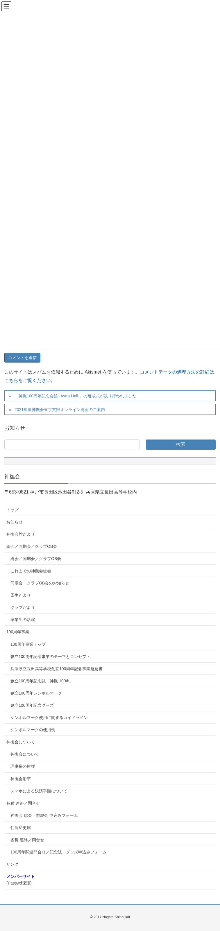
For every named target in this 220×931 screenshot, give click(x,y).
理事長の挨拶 (22, 766)
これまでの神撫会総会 (30, 570)
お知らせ (14, 522)
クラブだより (22, 607)
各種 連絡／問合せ (23, 803)
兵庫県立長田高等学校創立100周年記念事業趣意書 (56, 668)
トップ (12, 509)
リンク (12, 864)
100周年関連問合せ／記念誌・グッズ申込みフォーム (58, 852)
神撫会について (20, 742)
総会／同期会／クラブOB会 (31, 546)
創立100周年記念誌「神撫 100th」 (41, 681)
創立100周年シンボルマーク (36, 693)
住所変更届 (20, 827)
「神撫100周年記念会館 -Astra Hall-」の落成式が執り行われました (75, 396)
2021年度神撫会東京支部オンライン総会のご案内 (60, 409)
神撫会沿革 (20, 778)
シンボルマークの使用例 (32, 729)
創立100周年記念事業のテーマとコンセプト (50, 656)
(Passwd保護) (20, 879)
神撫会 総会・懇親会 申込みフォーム (44, 815)
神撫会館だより (20, 534)
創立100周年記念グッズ (32, 705)
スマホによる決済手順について (38, 791)
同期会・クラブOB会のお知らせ (39, 583)
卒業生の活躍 (22, 619)
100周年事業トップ (28, 644)
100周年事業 (17, 631)
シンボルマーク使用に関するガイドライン (49, 717)
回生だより (20, 595)
